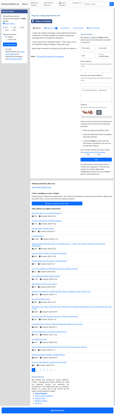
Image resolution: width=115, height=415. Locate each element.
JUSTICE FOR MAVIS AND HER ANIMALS (47, 221)
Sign (96, 159)
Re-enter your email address (91, 75)
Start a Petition (34, 4)
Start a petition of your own (56, 203)
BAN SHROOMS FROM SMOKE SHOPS (46, 276)
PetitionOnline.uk (10, 4)
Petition (37, 28)
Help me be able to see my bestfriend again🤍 (47, 213)
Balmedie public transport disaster (43, 228)
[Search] (97, 4)
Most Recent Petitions (48, 4)
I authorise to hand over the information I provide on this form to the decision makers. (97, 143)
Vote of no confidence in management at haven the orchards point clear (55, 268)
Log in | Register (63, 4)
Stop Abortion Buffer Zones (41, 187)
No (99, 155)
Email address (86, 61)
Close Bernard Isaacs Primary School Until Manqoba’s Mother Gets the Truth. (57, 324)
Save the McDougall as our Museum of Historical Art (49, 332)
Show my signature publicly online (96, 130)
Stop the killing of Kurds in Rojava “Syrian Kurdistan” (49, 261)
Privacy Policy (78, 28)
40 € (7, 30)
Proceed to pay (10, 44)
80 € (14, 30)
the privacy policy (15, 59)
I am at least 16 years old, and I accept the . (95, 151)
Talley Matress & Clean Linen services (44, 284)
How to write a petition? (44, 396)
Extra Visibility (93, 28)
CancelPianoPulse (37, 236)
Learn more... (9, 23)
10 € (14, 27)
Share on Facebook (41, 21)
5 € (6, 27)
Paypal (10, 37)
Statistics (65, 28)
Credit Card (12, 39)
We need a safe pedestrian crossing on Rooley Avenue (49, 362)
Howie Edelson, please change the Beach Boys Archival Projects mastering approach (59, 347)
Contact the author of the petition (50, 56)
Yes (88, 155)
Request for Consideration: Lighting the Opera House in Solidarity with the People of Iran (61, 291)
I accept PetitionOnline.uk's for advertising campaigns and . (15, 54)
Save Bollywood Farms (39, 339)
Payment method (9, 34)
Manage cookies (41, 401)
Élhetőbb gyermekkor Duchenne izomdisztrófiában (48, 354)
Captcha (84, 105)
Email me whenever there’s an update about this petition (97, 135)
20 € (22, 27)
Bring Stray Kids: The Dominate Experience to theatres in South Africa (55, 316)
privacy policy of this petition (94, 152)
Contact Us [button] (77, 3)
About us (38, 403)
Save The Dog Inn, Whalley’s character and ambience (49, 253)
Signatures (50, 28)
